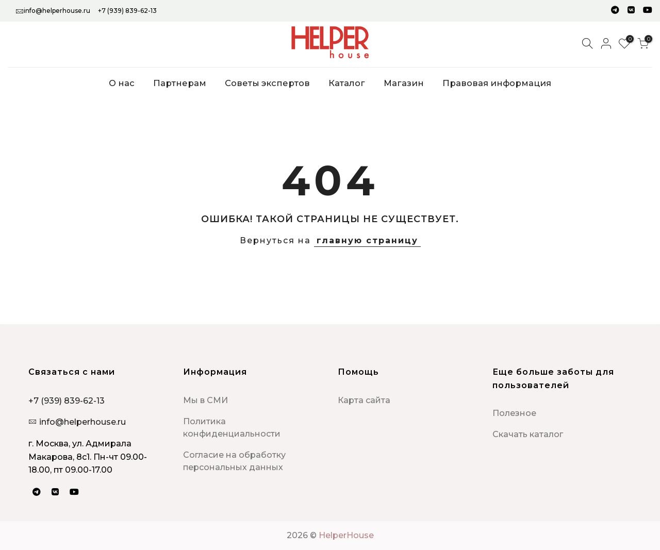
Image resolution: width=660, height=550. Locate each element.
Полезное (514, 413)
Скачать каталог (527, 434)
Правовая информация (496, 83)
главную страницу (367, 240)
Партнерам (179, 83)
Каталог (346, 83)
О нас (122, 83)
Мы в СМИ (205, 400)
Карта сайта (364, 400)
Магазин (404, 83)
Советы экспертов (267, 83)
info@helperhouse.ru (57, 10)
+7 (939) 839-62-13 (127, 10)
